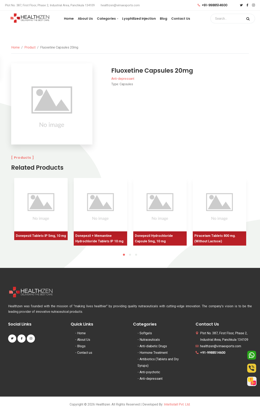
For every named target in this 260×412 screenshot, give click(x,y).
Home (69, 18)
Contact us (84, 353)
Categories (106, 18)
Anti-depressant (122, 79)
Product (30, 47)
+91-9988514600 (213, 5)
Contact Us (180, 18)
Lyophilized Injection (139, 18)
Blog (163, 18)
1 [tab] (124, 255)
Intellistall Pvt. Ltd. (177, 404)
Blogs (81, 346)
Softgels (146, 333)
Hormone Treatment (154, 353)
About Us (85, 18)
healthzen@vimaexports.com (120, 5)
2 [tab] (130, 255)
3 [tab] (136, 255)
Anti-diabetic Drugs (153, 346)
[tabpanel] (41, 210)
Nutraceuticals (150, 340)
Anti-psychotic (150, 372)
